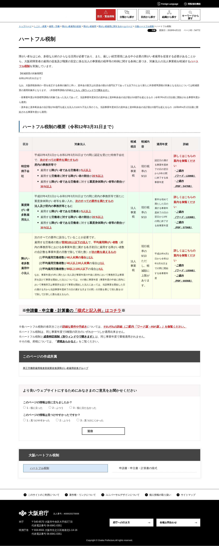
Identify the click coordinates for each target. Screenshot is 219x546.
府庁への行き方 (121, 522)
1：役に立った (35, 408)
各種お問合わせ (168, 522)
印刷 (153, 30)
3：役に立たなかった (84, 408)
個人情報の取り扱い (160, 495)
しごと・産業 (40, 26)
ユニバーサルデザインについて (123, 495)
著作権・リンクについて (82, 495)
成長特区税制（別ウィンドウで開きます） (69, 336)
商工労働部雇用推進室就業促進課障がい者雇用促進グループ (55, 368)
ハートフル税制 (39, 468)
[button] (168, 3)
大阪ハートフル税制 (144, 26)
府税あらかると (66, 341)
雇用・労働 (54, 26)
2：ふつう (57, 408)
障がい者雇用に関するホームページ (115, 26)
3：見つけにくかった (92, 420)
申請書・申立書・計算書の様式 (138, 468)
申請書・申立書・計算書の (73, 310)
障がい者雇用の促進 (71, 26)
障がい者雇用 (89, 26)
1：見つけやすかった (38, 420)
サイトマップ (188, 495)
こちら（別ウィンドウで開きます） (91, 90)
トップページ (25, 26)
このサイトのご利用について (43, 495)
